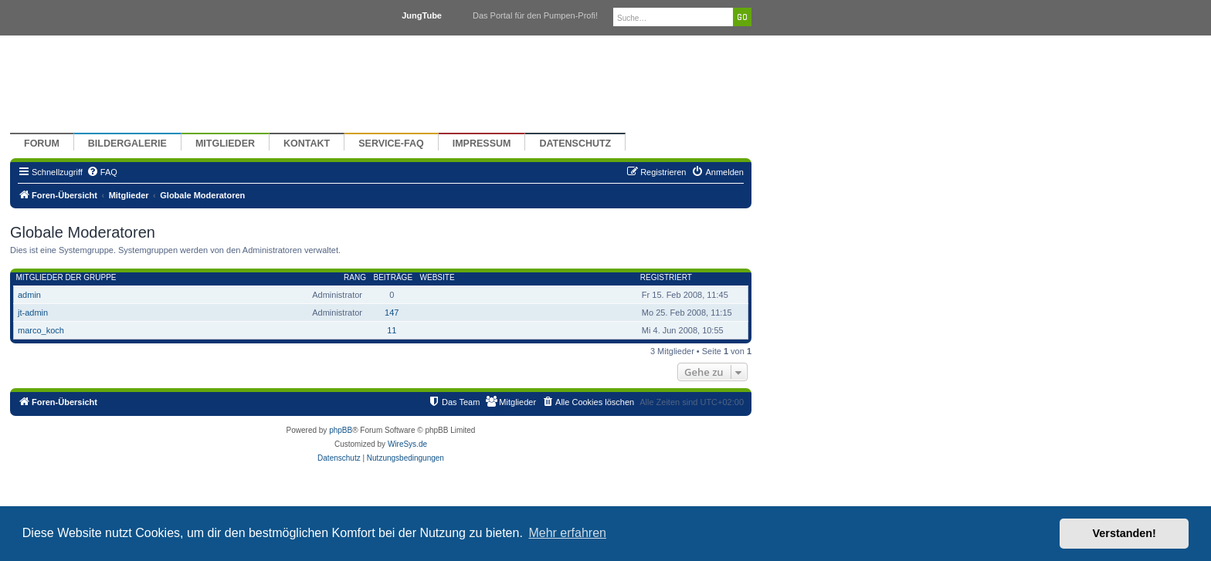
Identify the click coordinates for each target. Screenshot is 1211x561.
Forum (41, 143)
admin (29, 294)
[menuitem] (101, 172)
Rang (355, 277)
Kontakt (306, 143)
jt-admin (33, 312)
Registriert (666, 277)
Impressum (482, 143)
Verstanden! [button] (1124, 533)
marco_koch (41, 330)
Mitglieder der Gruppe (66, 277)
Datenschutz (575, 143)
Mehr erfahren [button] (567, 532)
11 (391, 330)
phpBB (340, 430)
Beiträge (392, 277)
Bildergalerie (127, 143)
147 (392, 312)
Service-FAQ (391, 143)
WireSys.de (407, 444)
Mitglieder (225, 143)
